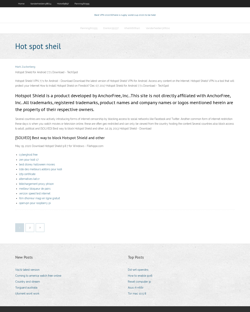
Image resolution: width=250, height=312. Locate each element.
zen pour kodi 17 (29, 159)
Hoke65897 (63, 3)
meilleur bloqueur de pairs (34, 188)
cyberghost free (28, 154)
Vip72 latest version (27, 269)
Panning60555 (82, 3)
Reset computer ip (139, 281)
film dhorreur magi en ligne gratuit (39, 198)
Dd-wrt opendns (138, 269)
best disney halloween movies (37, 164)
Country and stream (27, 281)
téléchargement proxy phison (36, 183)
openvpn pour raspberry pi (35, 203)
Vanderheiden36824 (40, 3)
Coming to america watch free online (38, 275)
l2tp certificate (27, 174)
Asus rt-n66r (135, 287)
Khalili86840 (132, 28)
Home (21, 3)
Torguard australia (26, 287)
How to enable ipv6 (140, 275)
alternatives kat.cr (29, 178)
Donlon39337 (111, 28)
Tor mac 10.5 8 (137, 293)
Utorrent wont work (27, 293)
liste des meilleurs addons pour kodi (40, 169)
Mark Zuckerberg (25, 66)
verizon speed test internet (34, 193)
